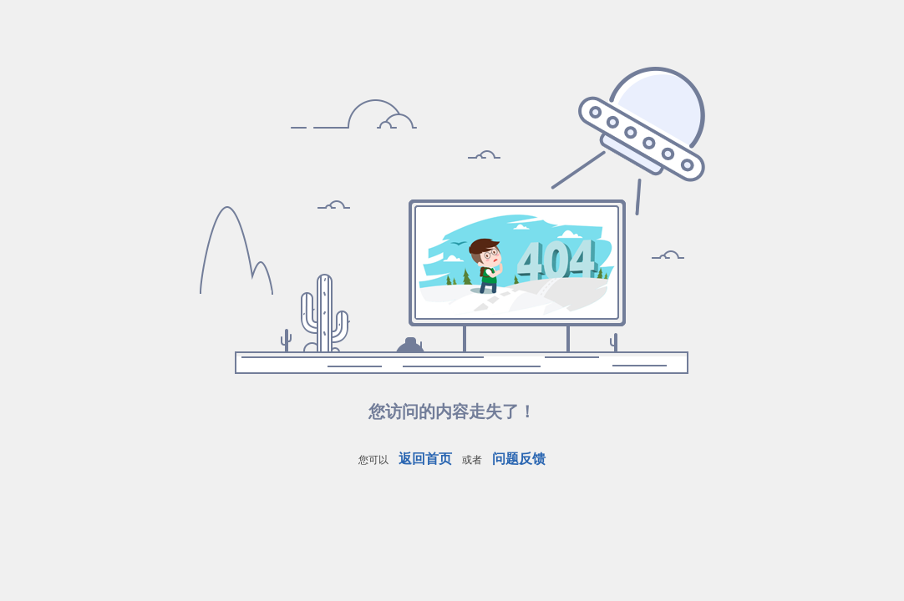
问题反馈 (519, 459)
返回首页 (425, 459)
